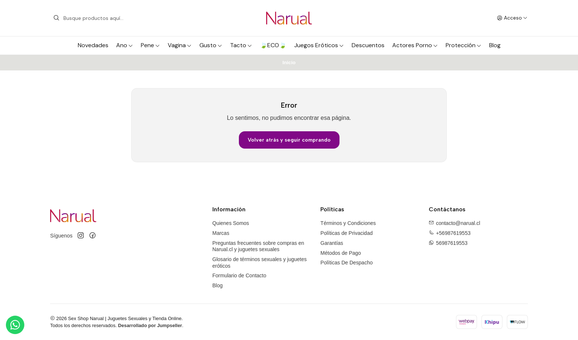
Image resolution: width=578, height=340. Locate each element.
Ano (124, 45)
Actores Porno (415, 45)
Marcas (220, 233)
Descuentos (368, 45)
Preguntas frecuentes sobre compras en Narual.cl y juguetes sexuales (258, 246)
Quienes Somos (230, 223)
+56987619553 (453, 233)
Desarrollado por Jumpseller (150, 325)
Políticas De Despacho (346, 263)
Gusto (210, 45)
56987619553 (452, 243)
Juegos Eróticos (319, 45)
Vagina (180, 45)
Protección (463, 45)
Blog (495, 45)
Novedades (93, 45)
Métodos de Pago (340, 253)
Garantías (331, 243)
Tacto (241, 45)
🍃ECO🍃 (273, 45)
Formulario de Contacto (239, 275)
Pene (150, 45)
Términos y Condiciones (348, 223)
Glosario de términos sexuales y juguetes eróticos (259, 262)
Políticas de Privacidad (346, 233)
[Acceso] (512, 18)
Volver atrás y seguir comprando (289, 139)
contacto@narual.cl (458, 223)
